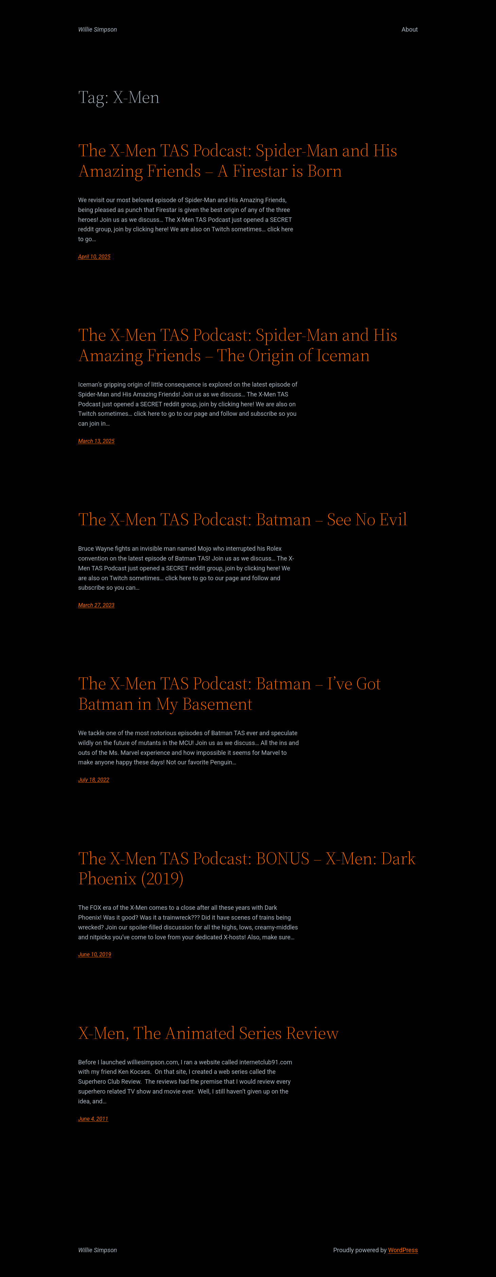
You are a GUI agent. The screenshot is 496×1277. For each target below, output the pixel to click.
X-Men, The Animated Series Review (208, 1033)
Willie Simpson (97, 29)
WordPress (403, 1250)
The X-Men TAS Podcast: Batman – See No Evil (242, 519)
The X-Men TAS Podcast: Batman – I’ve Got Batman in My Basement (229, 693)
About (410, 29)
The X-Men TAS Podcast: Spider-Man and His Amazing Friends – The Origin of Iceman (237, 344)
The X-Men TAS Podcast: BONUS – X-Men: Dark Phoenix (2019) (247, 868)
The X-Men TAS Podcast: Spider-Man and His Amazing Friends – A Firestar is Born (237, 160)
